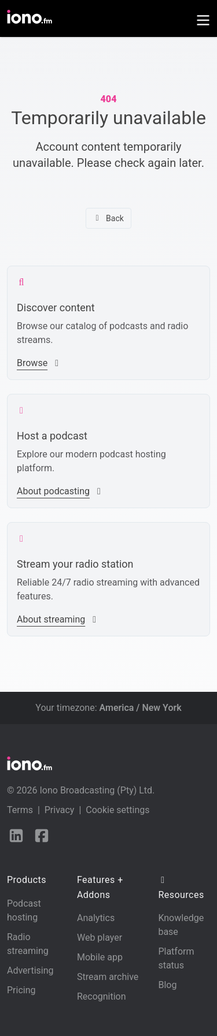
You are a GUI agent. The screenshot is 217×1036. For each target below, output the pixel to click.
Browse (39, 362)
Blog (167, 984)
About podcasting (60, 491)
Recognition (101, 996)
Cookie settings (117, 809)
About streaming (58, 619)
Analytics (96, 917)
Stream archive (107, 976)
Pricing (21, 990)
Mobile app (100, 957)
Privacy (60, 809)
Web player (99, 937)
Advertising (30, 970)
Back (108, 218)
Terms (20, 809)
